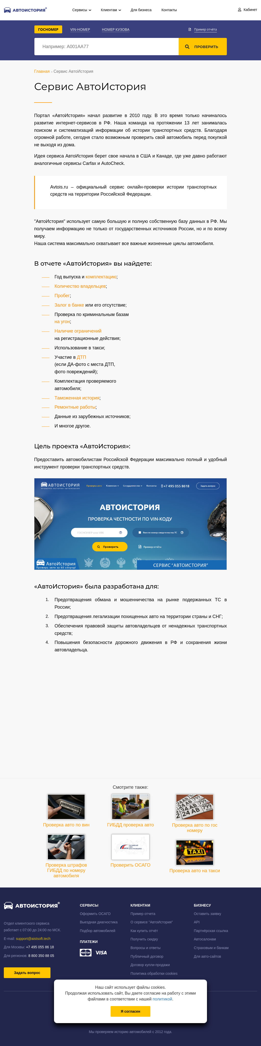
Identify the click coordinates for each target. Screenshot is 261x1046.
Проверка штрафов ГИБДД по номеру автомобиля (66, 856)
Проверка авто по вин (66, 810)
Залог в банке (69, 305)
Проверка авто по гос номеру (194, 813)
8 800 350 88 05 (41, 956)
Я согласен (130, 1011)
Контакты (169, 10)
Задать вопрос (27, 973)
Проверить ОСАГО (130, 851)
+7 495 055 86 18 (40, 947)
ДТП (81, 357)
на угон (62, 321)
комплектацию (101, 276)
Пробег (62, 295)
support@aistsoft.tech (33, 939)
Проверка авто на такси (194, 856)
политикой (162, 999)
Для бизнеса (141, 10)
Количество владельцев (80, 286)
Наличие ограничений (78, 331)
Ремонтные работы (75, 407)
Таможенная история (77, 397)
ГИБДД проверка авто (130, 810)
